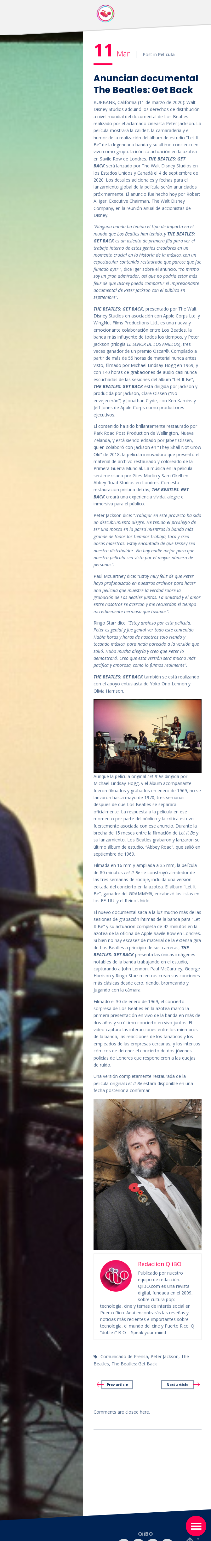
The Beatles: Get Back (134, 1364)
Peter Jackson (165, 1356)
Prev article (117, 1384)
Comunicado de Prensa (124, 1356)
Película (166, 54)
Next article (177, 1384)
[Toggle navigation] (196, 1526)
